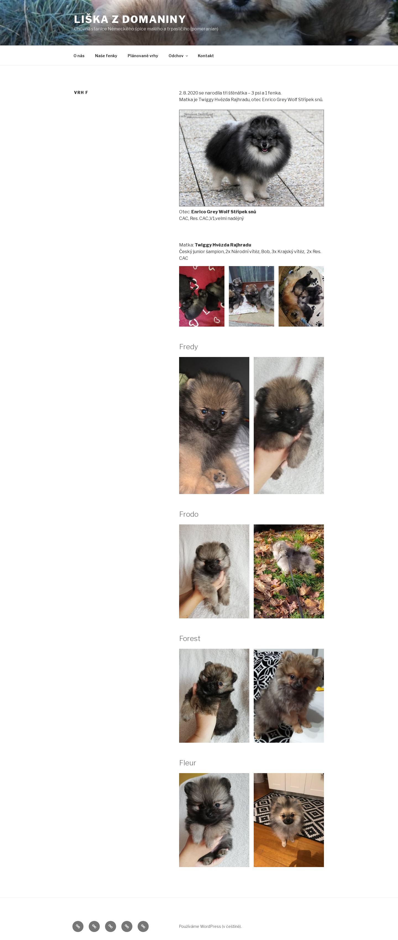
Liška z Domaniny (130, 19)
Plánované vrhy (143, 55)
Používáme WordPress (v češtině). (210, 926)
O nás (79, 55)
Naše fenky (106, 55)
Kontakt (206, 55)
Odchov (179, 55)
